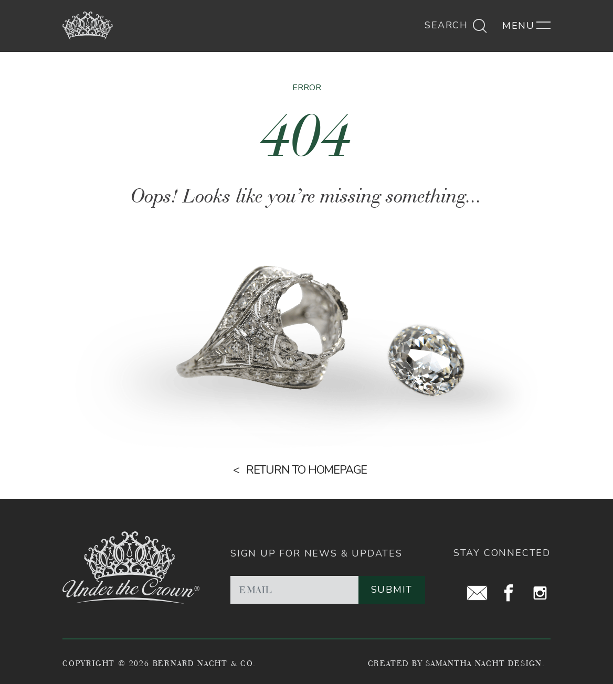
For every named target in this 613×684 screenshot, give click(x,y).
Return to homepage (306, 470)
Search (456, 25)
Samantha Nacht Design (484, 663)
